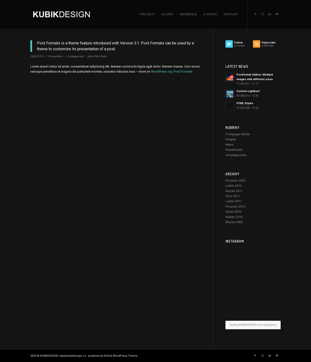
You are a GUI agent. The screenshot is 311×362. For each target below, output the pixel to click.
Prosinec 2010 (235, 206)
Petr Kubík (101, 56)
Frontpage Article (237, 134)
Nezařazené (233, 150)
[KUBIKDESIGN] (61, 14)
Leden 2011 (233, 201)
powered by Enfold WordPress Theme (113, 355)
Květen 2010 (233, 217)
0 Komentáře (55, 56)
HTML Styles (244, 103)
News (229, 144)
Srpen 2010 (233, 211)
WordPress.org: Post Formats (171, 71)
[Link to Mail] (277, 14)
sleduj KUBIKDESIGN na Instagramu (253, 325)
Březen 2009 (234, 222)
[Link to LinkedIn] (269, 14)
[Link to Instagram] (262, 14)
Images (230, 139)
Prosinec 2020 (235, 180)
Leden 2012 (233, 185)
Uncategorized (76, 56)
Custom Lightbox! (248, 91)
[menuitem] (147, 14)
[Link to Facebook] (255, 14)
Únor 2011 (232, 196)
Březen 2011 (234, 191)
